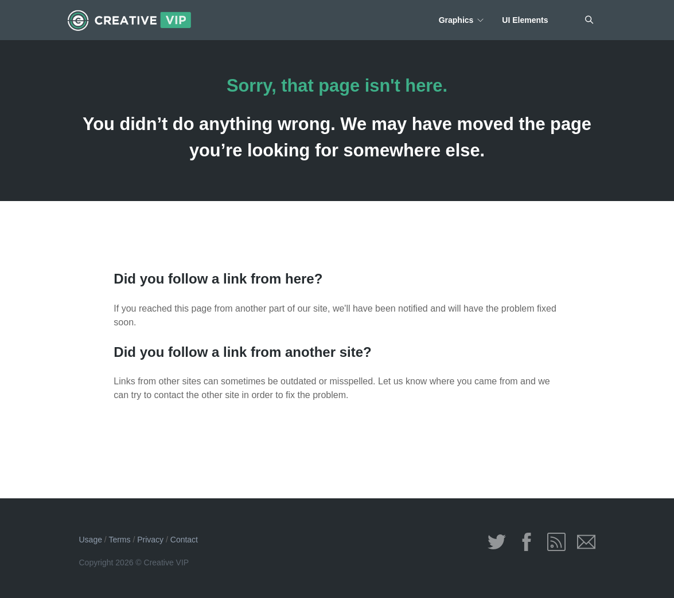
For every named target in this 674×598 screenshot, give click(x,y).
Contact (184, 539)
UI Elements (525, 20)
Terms (119, 539)
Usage (90, 539)
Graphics (456, 20)
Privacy (150, 539)
